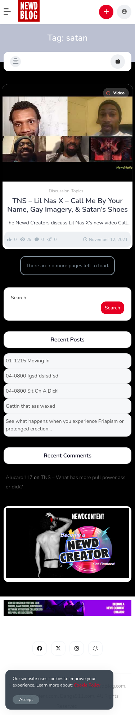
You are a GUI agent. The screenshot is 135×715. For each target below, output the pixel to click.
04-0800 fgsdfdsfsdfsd (32, 375)
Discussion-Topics (66, 191)
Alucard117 (19, 477)
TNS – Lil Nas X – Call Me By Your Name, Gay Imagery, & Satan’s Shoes (67, 205)
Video (115, 93)
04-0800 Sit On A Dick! (32, 391)
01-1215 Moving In (27, 360)
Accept (26, 699)
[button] (11, 12)
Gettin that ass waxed (30, 406)
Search (18, 297)
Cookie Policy (87, 685)
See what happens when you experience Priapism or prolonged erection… (65, 425)
